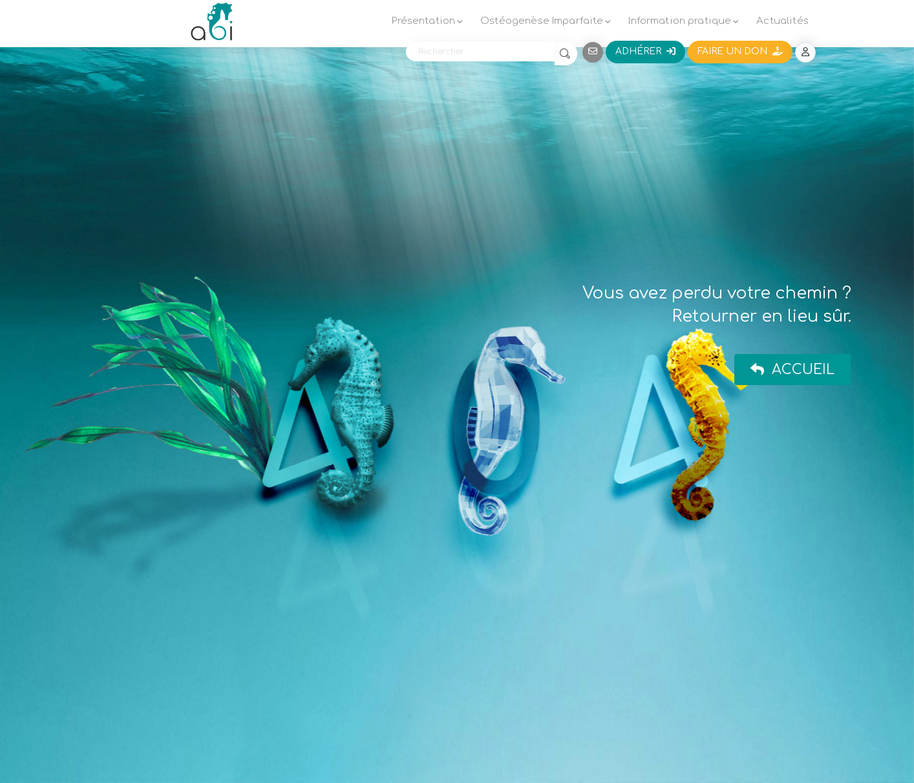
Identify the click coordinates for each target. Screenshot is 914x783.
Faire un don (740, 51)
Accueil (792, 369)
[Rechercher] (480, 51)
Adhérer (645, 51)
